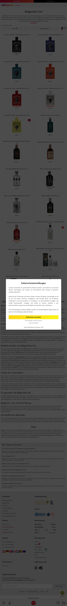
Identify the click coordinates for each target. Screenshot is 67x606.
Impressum (38, 327)
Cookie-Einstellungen (33, 323)
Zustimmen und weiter (33, 317)
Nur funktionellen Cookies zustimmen (33, 320)
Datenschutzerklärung (29, 327)
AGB (42, 327)
